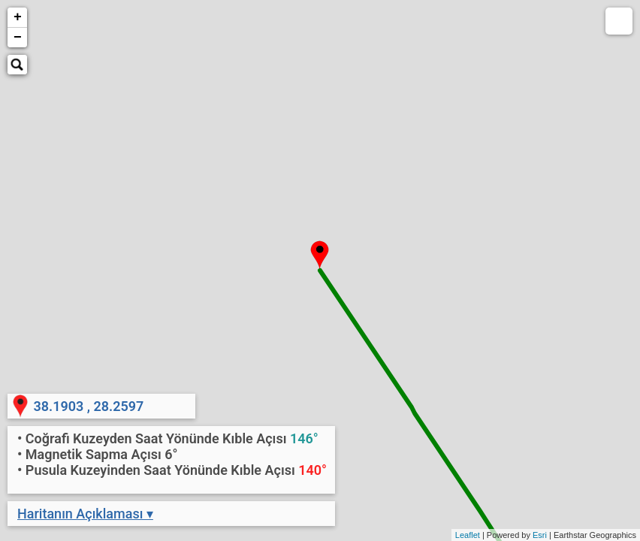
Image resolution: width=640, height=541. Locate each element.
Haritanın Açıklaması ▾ (85, 513)
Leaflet (467, 534)
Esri (540, 534)
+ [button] (18, 17)
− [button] (18, 38)
